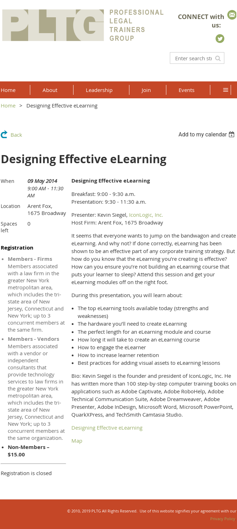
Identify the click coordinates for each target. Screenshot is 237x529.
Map (76, 440)
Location (10, 206)
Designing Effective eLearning (106, 427)
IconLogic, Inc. (146, 214)
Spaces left (9, 227)
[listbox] (207, 134)
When (7, 181)
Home (8, 105)
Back (16, 134)
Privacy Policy (222, 518)
